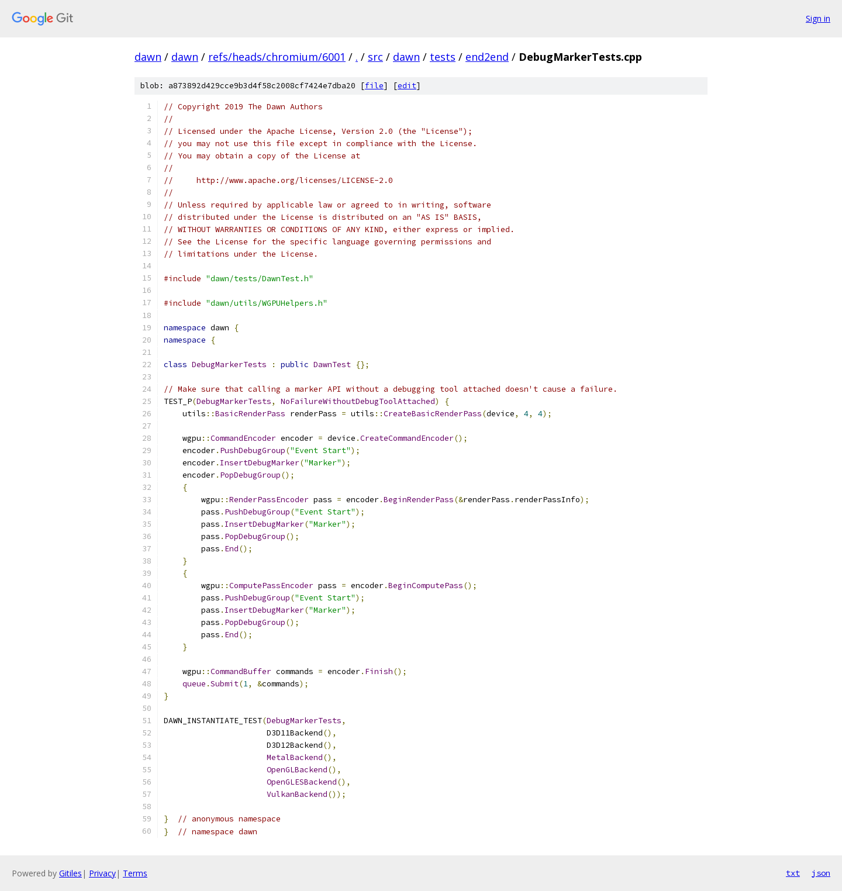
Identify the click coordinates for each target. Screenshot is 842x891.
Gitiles (70, 873)
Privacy (102, 873)
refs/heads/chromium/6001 (277, 57)
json (821, 873)
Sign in (818, 18)
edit (407, 86)
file (374, 86)
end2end (487, 57)
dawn (147, 57)
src (375, 57)
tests (442, 57)
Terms (135, 873)
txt (793, 873)
